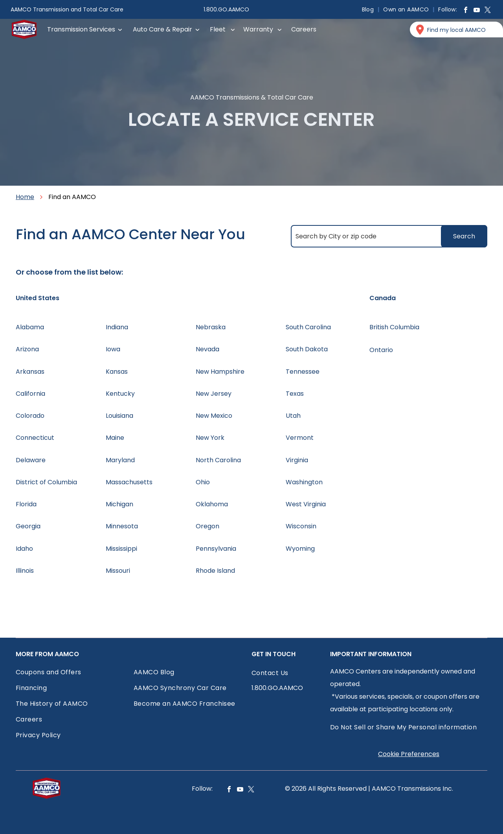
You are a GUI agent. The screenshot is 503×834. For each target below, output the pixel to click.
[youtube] (476, 11)
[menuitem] (369, 9)
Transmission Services (81, 29)
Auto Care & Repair (162, 29)
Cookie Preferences (408, 753)
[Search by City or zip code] (389, 236)
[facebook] (465, 11)
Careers (303, 29)
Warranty (258, 29)
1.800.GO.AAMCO (226, 9)
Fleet (218, 29)
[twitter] (487, 11)
